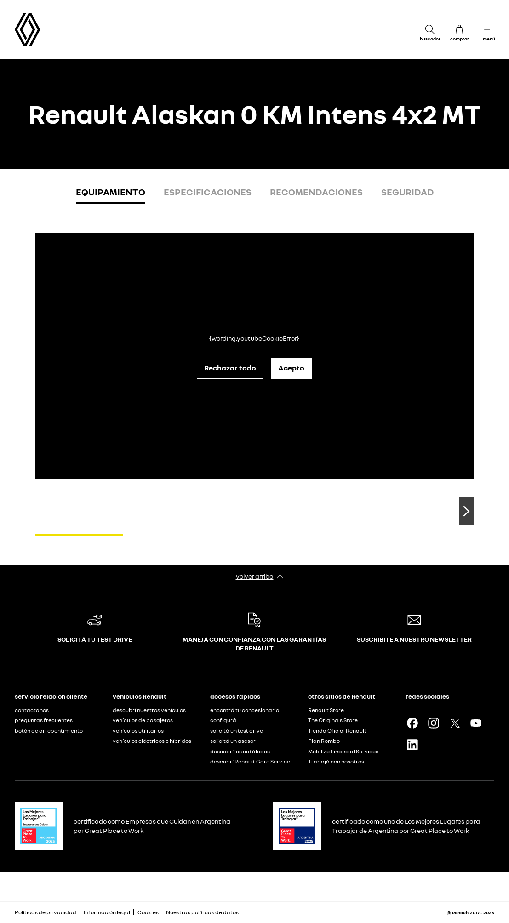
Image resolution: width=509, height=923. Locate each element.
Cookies (148, 912)
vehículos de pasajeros (143, 720)
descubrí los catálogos (240, 751)
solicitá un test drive (236, 730)
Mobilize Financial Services (343, 751)
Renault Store (326, 709)
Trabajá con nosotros (336, 761)
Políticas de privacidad (45, 912)
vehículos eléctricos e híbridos (152, 740)
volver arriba (255, 576)
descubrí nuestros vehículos (149, 709)
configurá (223, 720)
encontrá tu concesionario (244, 709)
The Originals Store (333, 720)
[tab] (110, 194)
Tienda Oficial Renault (337, 730)
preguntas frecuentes (44, 720)
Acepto (291, 367)
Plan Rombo (324, 740)
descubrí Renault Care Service (250, 761)
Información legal (107, 912)
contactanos (32, 709)
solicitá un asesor (233, 740)
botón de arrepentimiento (49, 730)
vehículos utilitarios (138, 730)
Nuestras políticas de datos (202, 912)
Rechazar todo (230, 367)
